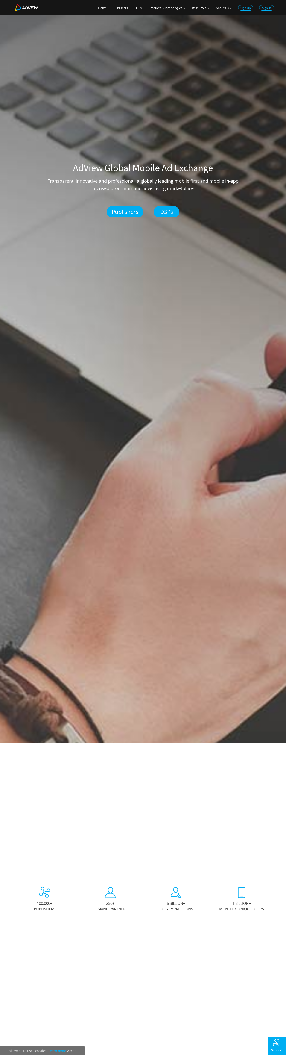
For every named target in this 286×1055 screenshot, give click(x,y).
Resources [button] (200, 8)
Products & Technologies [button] (167, 8)
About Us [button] (224, 8)
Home (102, 8)
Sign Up (245, 8)
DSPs (138, 8)
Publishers (121, 8)
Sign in (266, 8)
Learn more (57, 1051)
